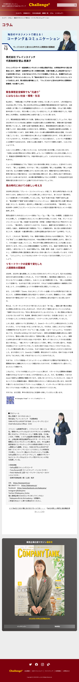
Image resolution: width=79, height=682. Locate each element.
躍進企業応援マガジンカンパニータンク (15, 671)
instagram (42, 664)
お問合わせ (66, 671)
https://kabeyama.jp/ (29, 485)
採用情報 (58, 671)
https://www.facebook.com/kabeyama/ (31, 488)
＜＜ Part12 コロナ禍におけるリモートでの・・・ (27, 508)
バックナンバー (21, 626)
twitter (30, 664)
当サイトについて (37, 671)
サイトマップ (49, 671)
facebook (36, 664)
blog (48, 664)
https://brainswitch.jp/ (21, 483)
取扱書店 (57, 626)
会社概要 (27, 671)
